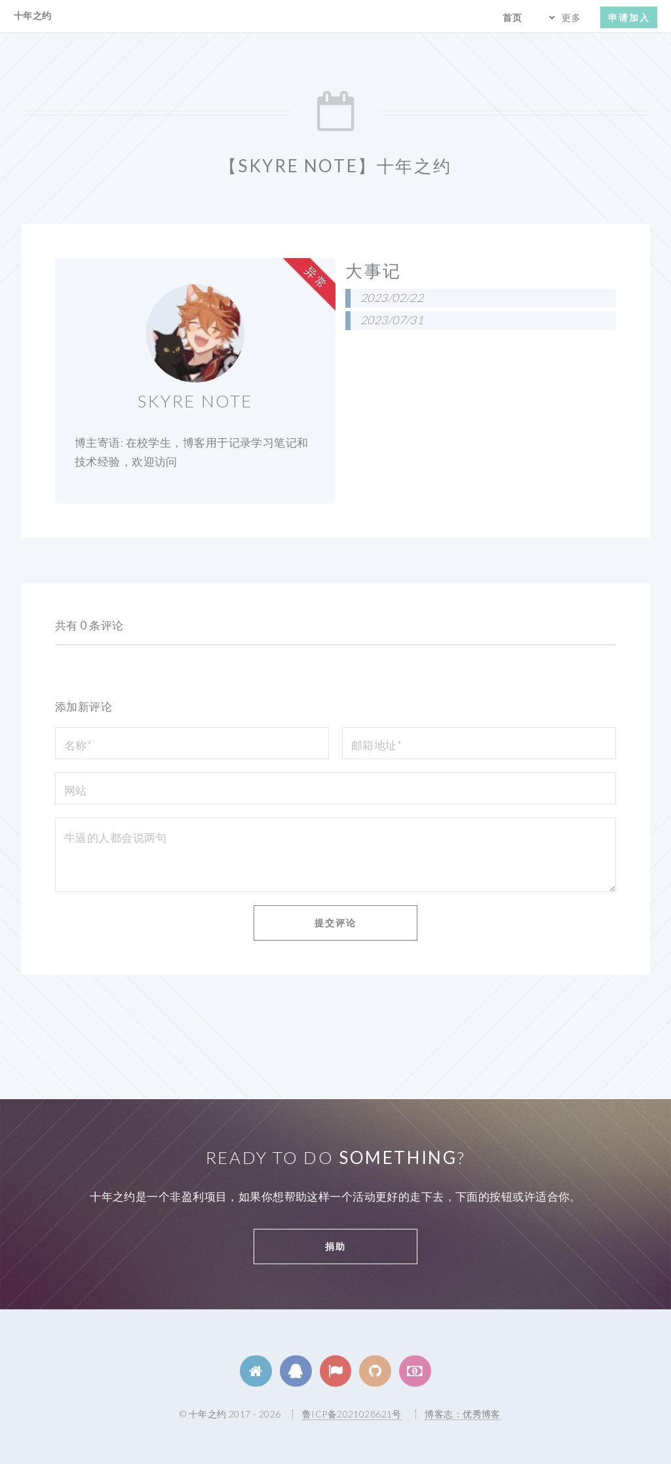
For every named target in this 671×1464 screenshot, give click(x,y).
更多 (571, 17)
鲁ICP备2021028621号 (352, 1413)
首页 (512, 17)
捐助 (335, 1246)
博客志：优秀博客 (462, 1413)
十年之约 (33, 15)
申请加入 (629, 17)
